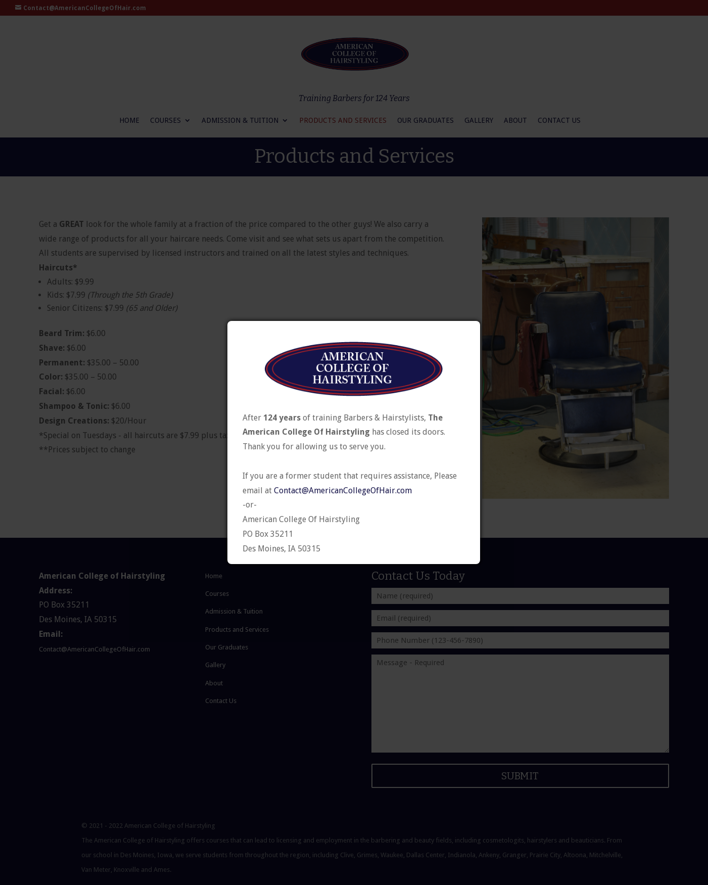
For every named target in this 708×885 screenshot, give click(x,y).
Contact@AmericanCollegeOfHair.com (343, 491)
